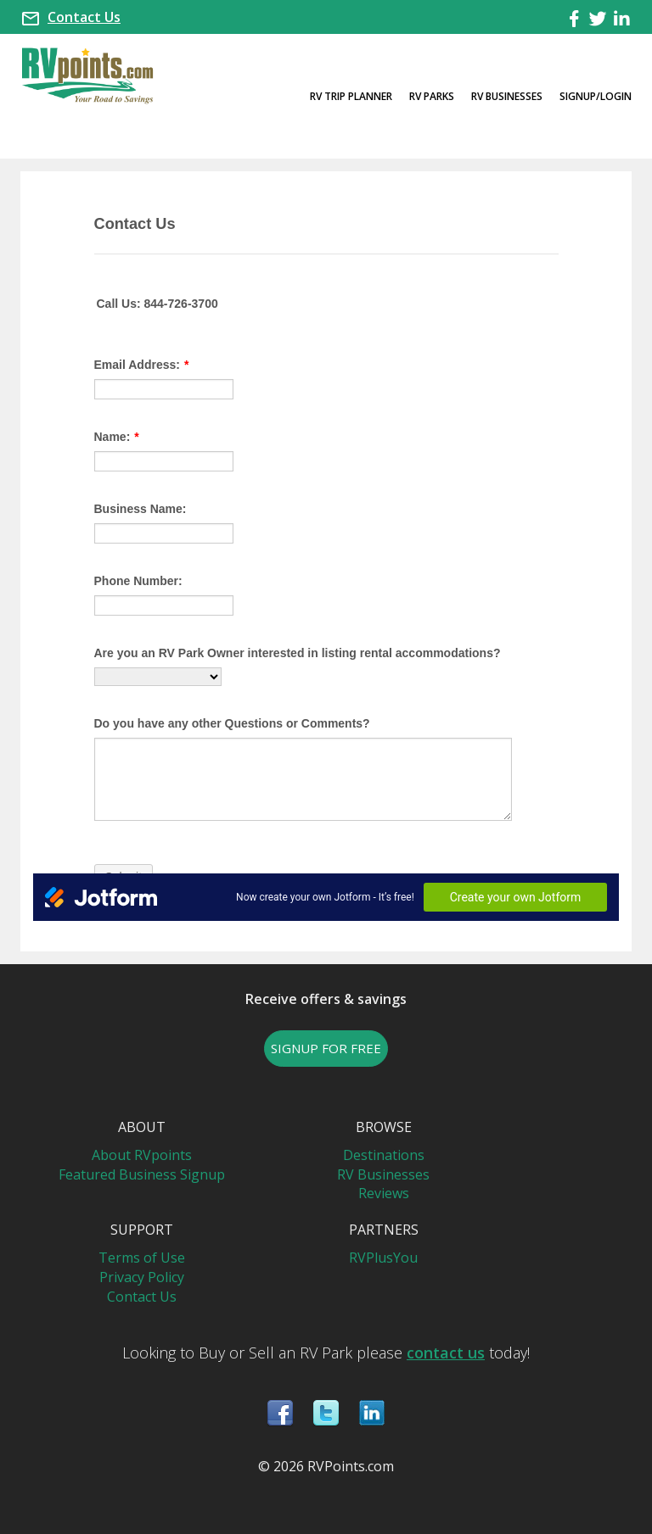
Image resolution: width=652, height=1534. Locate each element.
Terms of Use (141, 1257)
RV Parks (431, 96)
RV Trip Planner (351, 96)
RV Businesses (506, 96)
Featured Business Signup (142, 1174)
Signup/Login (595, 96)
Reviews (383, 1193)
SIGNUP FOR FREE (326, 1048)
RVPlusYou (383, 1257)
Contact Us (84, 17)
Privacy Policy (141, 1277)
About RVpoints (142, 1155)
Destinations (383, 1155)
